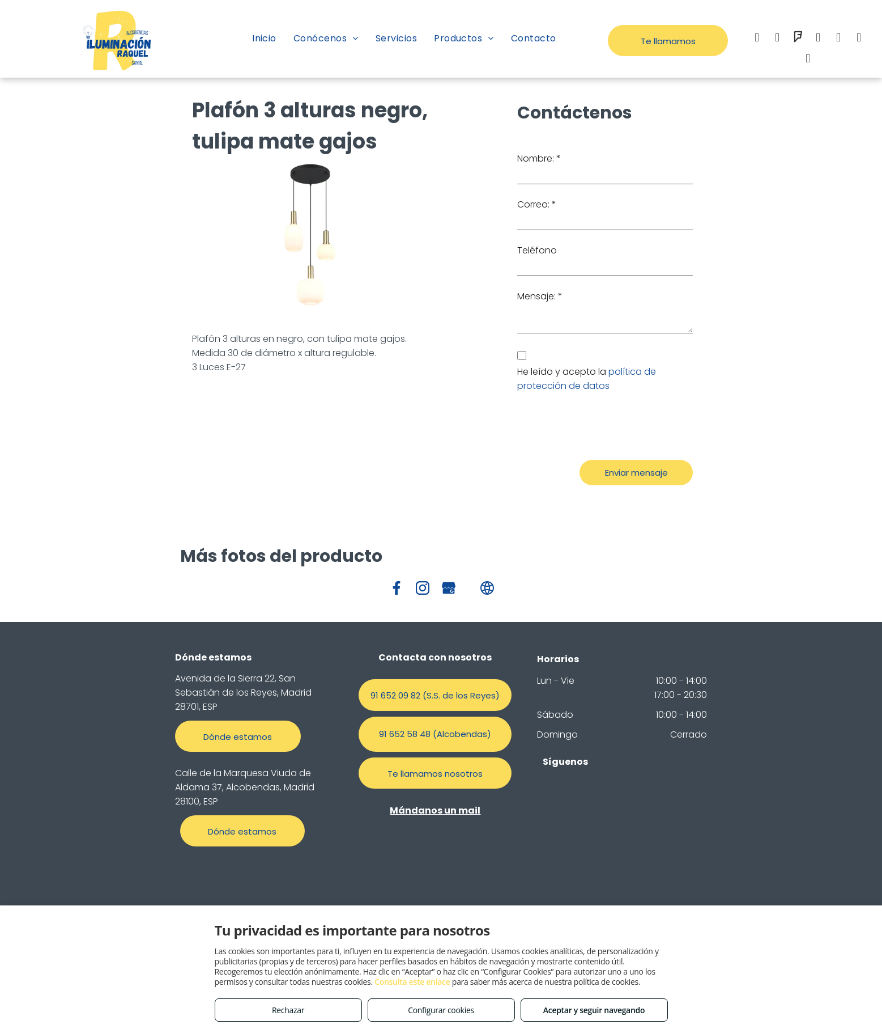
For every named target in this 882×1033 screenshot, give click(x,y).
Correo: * (536, 204)
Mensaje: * (540, 296)
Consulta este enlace (412, 981)
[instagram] (777, 38)
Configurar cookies (441, 1010)
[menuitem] (264, 38)
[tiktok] (808, 59)
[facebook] (757, 38)
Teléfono (537, 250)
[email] (818, 38)
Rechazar (288, 1010)
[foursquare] (798, 38)
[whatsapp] (838, 38)
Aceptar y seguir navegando (594, 1010)
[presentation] (603, 426)
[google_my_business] (859, 38)
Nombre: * (539, 158)
